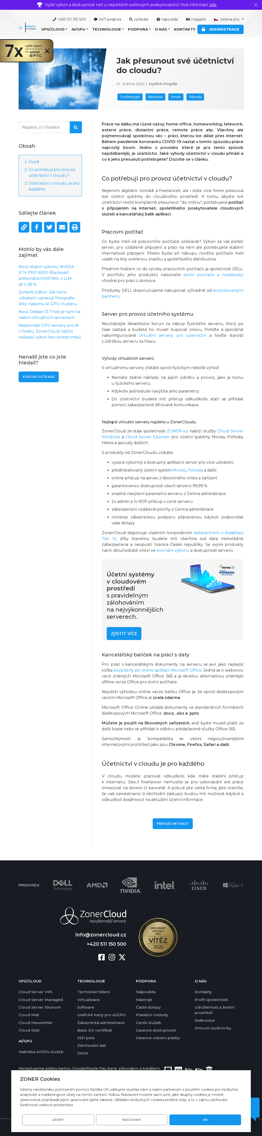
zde (212, 4)
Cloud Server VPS (35, 990)
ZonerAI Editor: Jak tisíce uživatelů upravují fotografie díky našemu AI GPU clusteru (48, 298)
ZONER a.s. (177, 431)
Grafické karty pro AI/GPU (101, 1013)
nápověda (167, 19)
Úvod (34, 161)
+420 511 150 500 (69, 19)
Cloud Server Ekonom (147, 437)
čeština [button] (227, 19)
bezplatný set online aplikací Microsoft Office (158, 670)
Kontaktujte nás (39, 377)
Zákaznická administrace (101, 1020)
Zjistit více (124, 633)
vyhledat (138, 19)
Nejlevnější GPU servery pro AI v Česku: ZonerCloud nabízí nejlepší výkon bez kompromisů (50, 331)
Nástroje (144, 997)
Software (85, 1005)
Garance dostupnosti (156, 1028)
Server (176, 96)
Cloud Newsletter (36, 1020)
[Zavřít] (255, 4)
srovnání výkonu (173, 550)
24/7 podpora (107, 19)
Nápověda (146, 990)
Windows (155, 96)
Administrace (220, 29)
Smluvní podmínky (213, 1026)
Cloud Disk (29, 1028)
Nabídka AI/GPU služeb (41, 1049)
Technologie (130, 96)
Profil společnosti (211, 997)
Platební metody (152, 1013)
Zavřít (149, 1120)
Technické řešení (93, 990)
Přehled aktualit (173, 823)
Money (179, 470)
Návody (195, 96)
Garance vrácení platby (158, 1036)
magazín (196, 19)
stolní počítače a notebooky (213, 274)
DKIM (82, 1051)
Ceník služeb (148, 1020)
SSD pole (86, 1036)
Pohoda (195, 470)
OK (223, 1120)
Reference (205, 1018)
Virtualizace (88, 997)
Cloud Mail (29, 1013)
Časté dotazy (148, 1005)
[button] (54, 29)
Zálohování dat (91, 1043)
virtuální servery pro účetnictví (172, 335)
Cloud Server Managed (41, 997)
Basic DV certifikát (94, 1028)
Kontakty (184, 29)
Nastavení (186, 1120)
